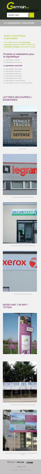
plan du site (21, 467)
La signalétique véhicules (12, 71)
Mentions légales (14, 470)
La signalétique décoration (12, 78)
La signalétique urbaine (11, 60)
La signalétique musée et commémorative (18, 83)
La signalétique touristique (12, 69)
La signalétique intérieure (12, 73)
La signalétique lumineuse (12, 62)
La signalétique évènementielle (14, 80)
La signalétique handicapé (12, 76)
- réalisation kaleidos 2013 (24, 470)
